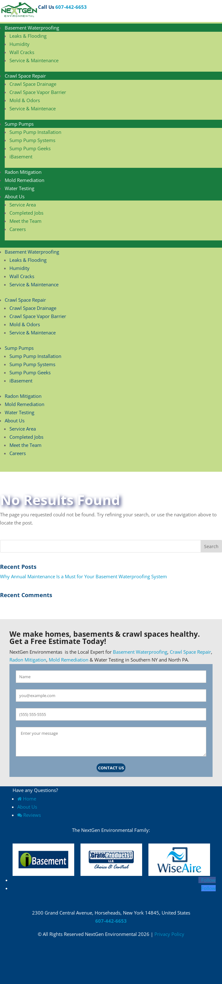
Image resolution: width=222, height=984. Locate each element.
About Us (15, 196)
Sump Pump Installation (35, 132)
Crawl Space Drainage (32, 84)
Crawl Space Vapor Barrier (37, 92)
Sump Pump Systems (32, 140)
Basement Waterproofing (32, 28)
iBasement (20, 156)
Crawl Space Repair (25, 76)
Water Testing (19, 188)
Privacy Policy (169, 934)
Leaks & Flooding (28, 36)
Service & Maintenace (32, 108)
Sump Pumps (19, 124)
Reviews (29, 815)
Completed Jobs (26, 213)
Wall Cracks (21, 52)
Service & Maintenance (33, 60)
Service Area (22, 204)
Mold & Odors (24, 100)
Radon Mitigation (23, 172)
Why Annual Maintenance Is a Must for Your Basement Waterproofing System (84, 576)
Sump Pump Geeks (30, 148)
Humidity (19, 44)
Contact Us (111, 768)
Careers (17, 229)
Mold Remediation (24, 180)
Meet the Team (25, 221)
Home (26, 798)
